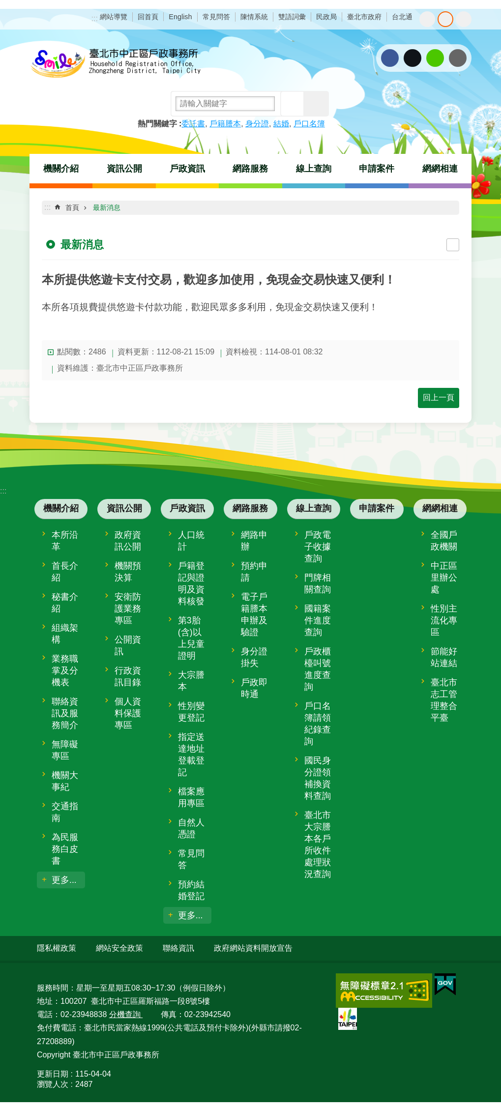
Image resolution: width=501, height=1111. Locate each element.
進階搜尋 (316, 104)
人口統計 (191, 541)
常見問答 (216, 17)
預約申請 (254, 572)
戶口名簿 (309, 123)
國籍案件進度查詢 (317, 620)
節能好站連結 (444, 657)
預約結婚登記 (191, 890)
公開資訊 (128, 645)
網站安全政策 (119, 948)
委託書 (193, 123)
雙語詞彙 (292, 17)
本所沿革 (65, 541)
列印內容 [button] (452, 244)
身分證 (257, 123)
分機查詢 (126, 1014)
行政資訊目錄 (128, 676)
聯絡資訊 (178, 948)
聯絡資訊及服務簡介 (65, 713)
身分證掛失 (254, 657)
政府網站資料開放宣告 (253, 948)
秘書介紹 (65, 603)
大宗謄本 (191, 681)
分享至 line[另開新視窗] (435, 58)
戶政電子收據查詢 (317, 546)
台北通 (402, 17)
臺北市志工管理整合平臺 (444, 700)
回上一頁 (438, 397)
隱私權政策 (56, 948)
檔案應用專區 (191, 797)
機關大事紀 (65, 781)
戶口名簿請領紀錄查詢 (317, 723)
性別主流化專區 (444, 620)
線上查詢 (313, 169)
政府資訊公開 (128, 541)
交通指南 (65, 812)
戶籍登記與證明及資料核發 (191, 583)
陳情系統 (254, 17)
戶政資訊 (187, 169)
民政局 (326, 17)
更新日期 (52, 1074)
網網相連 (440, 169)
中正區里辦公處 (444, 577)
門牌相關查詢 (317, 583)
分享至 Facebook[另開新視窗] (390, 58)
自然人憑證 (191, 828)
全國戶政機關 (444, 541)
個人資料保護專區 (128, 713)
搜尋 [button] (293, 104)
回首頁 (148, 17)
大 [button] (464, 19)
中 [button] (445, 19)
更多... (64, 880)
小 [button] (427, 19)
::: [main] (47, 207)
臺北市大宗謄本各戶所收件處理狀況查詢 (317, 844)
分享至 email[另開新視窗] (458, 58)
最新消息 (106, 207)
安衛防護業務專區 (128, 608)
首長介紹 (65, 572)
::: (94, 18)
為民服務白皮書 (65, 849)
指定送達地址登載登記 (191, 754)
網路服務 (250, 169)
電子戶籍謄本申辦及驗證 (254, 614)
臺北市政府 (364, 17)
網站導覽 (113, 17)
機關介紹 (61, 169)
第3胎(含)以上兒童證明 (191, 638)
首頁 (72, 207)
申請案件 (376, 169)
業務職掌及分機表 (65, 670)
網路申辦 (254, 541)
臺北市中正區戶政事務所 (115, 64)
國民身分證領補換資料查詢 (317, 778)
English (180, 17)
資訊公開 (124, 169)
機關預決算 (128, 572)
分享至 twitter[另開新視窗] (412, 58)
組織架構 (65, 633)
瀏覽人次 (52, 1084)
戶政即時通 (254, 688)
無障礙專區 (65, 750)
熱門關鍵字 (157, 123)
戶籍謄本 (225, 123)
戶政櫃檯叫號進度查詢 (317, 669)
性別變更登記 (191, 712)
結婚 (281, 123)
